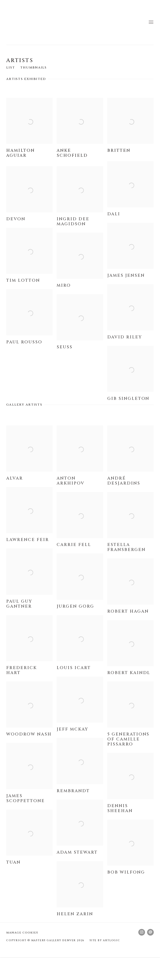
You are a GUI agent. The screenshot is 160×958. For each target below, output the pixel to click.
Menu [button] (151, 22)
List (10, 67)
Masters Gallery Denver (23, 22)
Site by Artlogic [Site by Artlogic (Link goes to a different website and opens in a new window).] (105, 940)
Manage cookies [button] (22, 933)
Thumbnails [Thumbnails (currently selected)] (33, 67)
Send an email (150, 932)
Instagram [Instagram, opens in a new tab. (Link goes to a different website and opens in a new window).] (141, 932)
